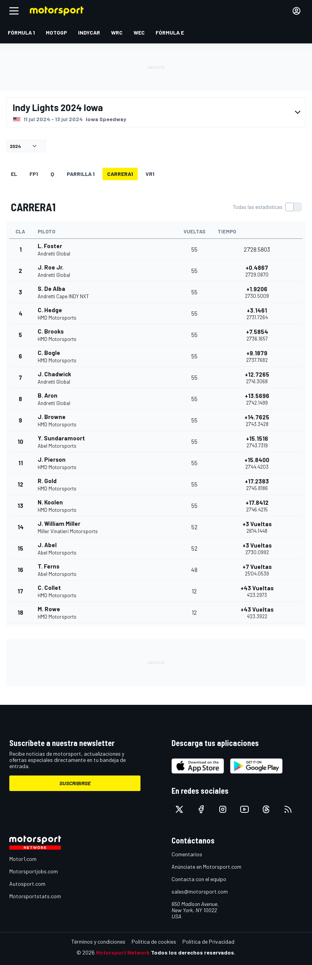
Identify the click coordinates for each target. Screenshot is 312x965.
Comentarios (187, 854)
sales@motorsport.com (200, 891)
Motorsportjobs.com (33, 871)
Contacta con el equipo (199, 879)
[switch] (267, 207)
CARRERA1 (120, 173)
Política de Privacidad (208, 941)
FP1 (33, 173)
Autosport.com (27, 883)
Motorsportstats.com (35, 896)
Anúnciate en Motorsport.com (206, 866)
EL (14, 173)
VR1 (150, 173)
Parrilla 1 (81, 173)
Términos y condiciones (98, 941)
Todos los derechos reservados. (193, 952)
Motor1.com (22, 858)
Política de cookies (154, 941)
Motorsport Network (123, 952)
